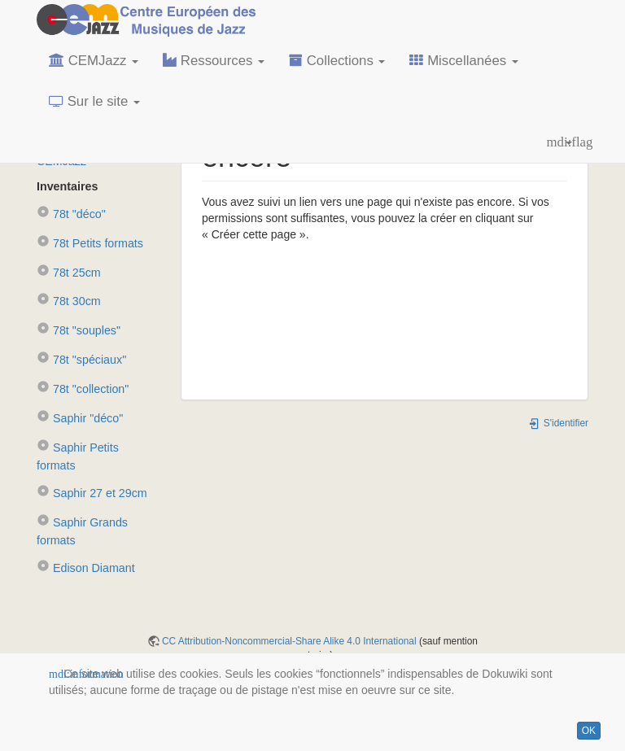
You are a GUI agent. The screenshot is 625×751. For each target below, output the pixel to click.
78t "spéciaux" (81, 359)
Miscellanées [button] (463, 60)
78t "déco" (71, 213)
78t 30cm (69, 301)
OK (589, 730)
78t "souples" (78, 330)
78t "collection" (83, 388)
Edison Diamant (86, 567)
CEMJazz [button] (93, 60)
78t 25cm (69, 272)
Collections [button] (337, 60)
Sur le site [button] (94, 101)
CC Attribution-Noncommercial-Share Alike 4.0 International (289, 641)
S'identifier (558, 423)
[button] (559, 142)
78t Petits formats (90, 243)
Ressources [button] (213, 60)
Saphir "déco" (80, 418)
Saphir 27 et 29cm (92, 493)
